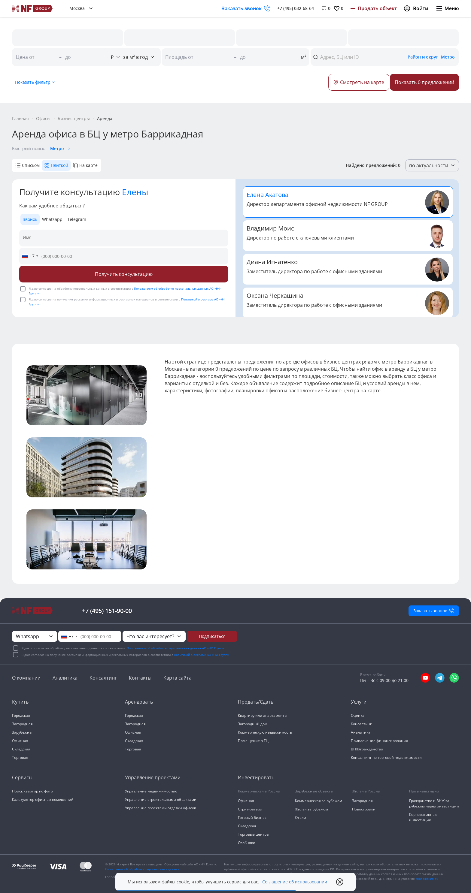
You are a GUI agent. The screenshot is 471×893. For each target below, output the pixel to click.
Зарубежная (23, 732)
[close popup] (339, 881)
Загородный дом (252, 723)
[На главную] (32, 8)
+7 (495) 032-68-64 (295, 8)
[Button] (424, 82)
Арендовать (139, 701)
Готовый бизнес (252, 817)
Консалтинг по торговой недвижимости (386, 757)
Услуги (358, 701)
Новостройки (363, 809)
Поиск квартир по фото (32, 791)
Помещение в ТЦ (253, 740)
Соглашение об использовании (294, 881)
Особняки (246, 842)
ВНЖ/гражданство (367, 749)
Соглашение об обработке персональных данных (142, 869)
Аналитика (65, 677)
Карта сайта (177, 677)
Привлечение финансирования (379, 740)
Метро (57, 148)
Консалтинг (103, 677)
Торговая (20, 757)
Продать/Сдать (255, 701)
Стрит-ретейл (250, 809)
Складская (21, 749)
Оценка (357, 715)
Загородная (22, 723)
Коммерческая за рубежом (318, 800)
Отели (300, 817)
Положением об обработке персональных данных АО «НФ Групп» (175, 648)
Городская (21, 715)
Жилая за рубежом (311, 809)
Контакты (140, 677)
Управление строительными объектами (160, 799)
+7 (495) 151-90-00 (107, 611)
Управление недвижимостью (151, 791)
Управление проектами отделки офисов (160, 807)
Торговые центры (253, 834)
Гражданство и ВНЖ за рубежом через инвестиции (434, 803)
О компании (26, 677)
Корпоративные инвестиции (423, 817)
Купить (20, 701)
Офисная (20, 740)
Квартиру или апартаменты (262, 715)
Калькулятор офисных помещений (43, 799)
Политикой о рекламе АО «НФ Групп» (201, 655)
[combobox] (30, 256)
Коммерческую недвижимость (265, 732)
